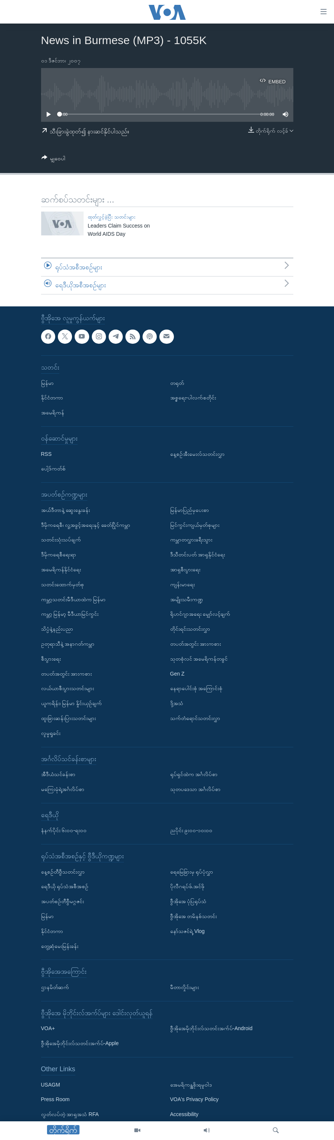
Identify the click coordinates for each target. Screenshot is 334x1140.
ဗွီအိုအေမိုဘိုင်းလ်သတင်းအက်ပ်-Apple (80, 1043)
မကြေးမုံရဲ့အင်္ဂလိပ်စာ (62, 789)
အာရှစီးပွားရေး (185, 569)
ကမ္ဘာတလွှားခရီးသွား (191, 540)
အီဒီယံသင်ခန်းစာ (58, 774)
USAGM (50, 1084)
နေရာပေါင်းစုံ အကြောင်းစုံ (196, 688)
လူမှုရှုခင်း (50, 733)
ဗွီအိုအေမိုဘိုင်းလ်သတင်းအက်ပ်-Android (211, 1028)
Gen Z (177, 673)
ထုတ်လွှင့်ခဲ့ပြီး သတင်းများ (111, 217)
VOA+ (48, 1028)
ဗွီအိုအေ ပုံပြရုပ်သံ (188, 901)
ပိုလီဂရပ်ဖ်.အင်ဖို (187, 886)
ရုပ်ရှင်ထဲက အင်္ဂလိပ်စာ (194, 774)
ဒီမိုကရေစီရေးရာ (58, 554)
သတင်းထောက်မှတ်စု (62, 584)
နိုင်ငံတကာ (52, 398)
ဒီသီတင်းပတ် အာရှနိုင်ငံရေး (197, 554)
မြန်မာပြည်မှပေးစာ (189, 510)
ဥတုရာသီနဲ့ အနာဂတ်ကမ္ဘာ (68, 644)
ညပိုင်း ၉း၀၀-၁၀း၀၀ (191, 830)
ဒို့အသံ (176, 703)
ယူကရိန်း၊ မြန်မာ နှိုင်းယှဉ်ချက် (71, 703)
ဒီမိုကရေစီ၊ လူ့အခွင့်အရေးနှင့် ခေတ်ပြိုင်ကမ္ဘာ (86, 525)
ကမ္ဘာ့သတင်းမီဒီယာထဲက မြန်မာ (73, 599)
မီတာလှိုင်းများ (184, 987)
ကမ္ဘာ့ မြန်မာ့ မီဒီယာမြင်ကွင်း (70, 614)
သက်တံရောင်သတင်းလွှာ (195, 718)
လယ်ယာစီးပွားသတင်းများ (67, 688)
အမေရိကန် (52, 412)
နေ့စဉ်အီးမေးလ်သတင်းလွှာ (197, 454)
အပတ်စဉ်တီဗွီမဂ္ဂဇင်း (62, 901)
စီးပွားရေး (51, 658)
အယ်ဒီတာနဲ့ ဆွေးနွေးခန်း (65, 510)
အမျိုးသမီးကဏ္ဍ (186, 599)
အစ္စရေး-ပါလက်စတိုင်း (193, 398)
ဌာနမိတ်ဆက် (55, 987)
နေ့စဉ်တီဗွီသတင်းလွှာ (63, 871)
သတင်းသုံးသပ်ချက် (61, 540)
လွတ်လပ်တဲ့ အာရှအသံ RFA (70, 1114)
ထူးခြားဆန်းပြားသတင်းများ (68, 718)
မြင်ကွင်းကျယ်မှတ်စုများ (194, 525)
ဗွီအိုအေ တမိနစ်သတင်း (193, 916)
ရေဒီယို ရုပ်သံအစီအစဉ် (65, 886)
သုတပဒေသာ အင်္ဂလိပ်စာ (195, 789)
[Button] (53, 159)
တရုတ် (177, 383)
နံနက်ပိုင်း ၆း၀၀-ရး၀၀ (64, 830)
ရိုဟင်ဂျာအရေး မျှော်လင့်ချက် (200, 614)
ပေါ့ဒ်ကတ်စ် (53, 469)
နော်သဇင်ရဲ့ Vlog (187, 931)
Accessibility (184, 1114)
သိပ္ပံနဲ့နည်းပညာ (57, 629)
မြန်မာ (47, 383)
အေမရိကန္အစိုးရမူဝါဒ (191, 1084)
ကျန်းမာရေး (182, 584)
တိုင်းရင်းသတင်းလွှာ (190, 629)
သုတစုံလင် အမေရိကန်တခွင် (199, 658)
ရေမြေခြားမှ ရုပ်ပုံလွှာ (191, 871)
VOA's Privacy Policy (194, 1099)
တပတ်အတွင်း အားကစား (66, 673)
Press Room (55, 1099)
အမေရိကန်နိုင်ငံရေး (61, 569)
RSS (46, 454)
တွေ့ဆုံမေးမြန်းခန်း (59, 946)
